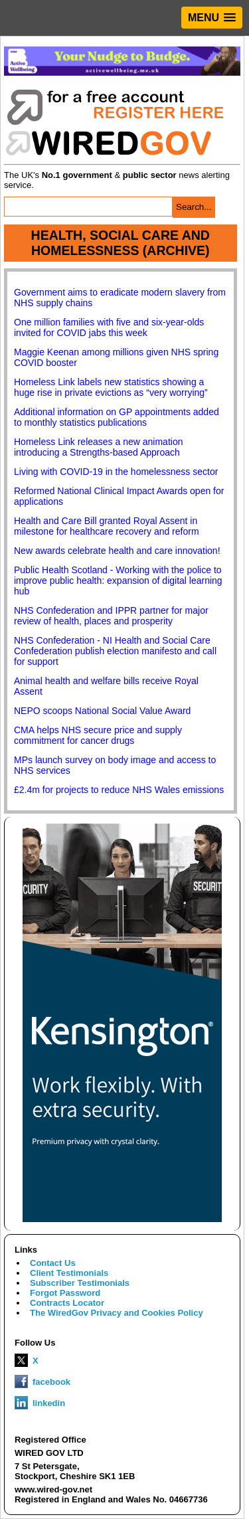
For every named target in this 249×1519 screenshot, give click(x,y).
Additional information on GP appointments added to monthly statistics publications (116, 417)
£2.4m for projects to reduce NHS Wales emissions (119, 789)
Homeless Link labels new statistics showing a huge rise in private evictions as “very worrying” (111, 387)
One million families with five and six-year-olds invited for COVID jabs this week (109, 327)
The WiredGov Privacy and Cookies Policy (116, 1313)
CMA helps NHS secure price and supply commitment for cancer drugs (98, 735)
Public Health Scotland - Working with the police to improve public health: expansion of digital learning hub (118, 580)
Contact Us (53, 1263)
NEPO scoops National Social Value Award (102, 710)
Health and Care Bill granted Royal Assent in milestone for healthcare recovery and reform (106, 526)
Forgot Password (65, 1293)
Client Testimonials (69, 1273)
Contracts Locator (67, 1303)
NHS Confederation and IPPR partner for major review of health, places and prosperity (111, 615)
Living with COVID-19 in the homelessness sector (116, 471)
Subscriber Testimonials (79, 1283)
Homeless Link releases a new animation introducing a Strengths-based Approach (98, 447)
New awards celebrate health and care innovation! (117, 550)
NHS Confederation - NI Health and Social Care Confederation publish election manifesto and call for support (115, 651)
